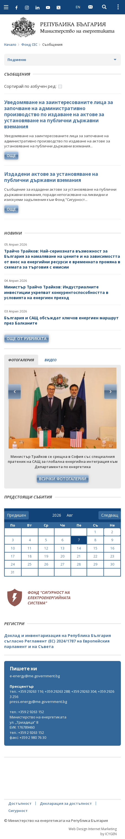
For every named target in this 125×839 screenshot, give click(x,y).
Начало (10, 44)
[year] (56, 515)
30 (112, 564)
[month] (71, 515)
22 (95, 556)
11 (30, 548)
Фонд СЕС (29, 44)
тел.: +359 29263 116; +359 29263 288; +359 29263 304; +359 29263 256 (62, 694)
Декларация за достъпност (66, 803)
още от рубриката (26, 338)
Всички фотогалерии (62, 478)
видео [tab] (50, 359)
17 (13, 556)
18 (30, 556)
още (11, 155)
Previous (14, 391)
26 (46, 564)
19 (46, 556)
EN (78, 6)
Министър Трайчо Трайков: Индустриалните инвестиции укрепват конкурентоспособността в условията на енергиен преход (56, 292)
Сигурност (18, 810)
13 (62, 548)
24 (13, 564)
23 (112, 556)
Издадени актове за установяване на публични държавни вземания (51, 177)
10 (13, 548)
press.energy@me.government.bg (38, 701)
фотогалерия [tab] (21, 359)
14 (79, 548)
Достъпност (20, 803)
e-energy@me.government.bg (35, 675)
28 (79, 564)
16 (112, 548)
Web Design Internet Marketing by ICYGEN (93, 831)
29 (95, 564)
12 (46, 548)
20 (62, 556)
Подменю (16, 59)
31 (13, 572)
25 (30, 564)
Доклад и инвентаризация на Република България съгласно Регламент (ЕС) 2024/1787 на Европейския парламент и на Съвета (57, 641)
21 (79, 556)
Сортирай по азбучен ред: (30, 86)
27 (62, 564)
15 (95, 548)
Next (110, 391)
